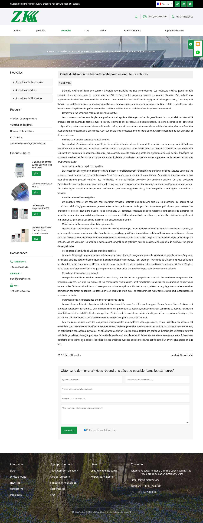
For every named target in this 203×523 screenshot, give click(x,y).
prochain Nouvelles (180, 355)
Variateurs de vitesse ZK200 (42, 185)
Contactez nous (132, 30)
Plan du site (16, 495)
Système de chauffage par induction (28, 143)
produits (40, 30)
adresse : (135, 470)
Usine (103, 30)
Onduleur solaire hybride (22, 131)
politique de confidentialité (63, 483)
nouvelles (66, 30)
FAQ (52, 495)
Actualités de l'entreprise (29, 82)
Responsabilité (57, 489)
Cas (87, 30)
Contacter (137, 464)
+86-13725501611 (184, 17)
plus (36, 173)
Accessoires (16, 137)
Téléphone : (136, 486)
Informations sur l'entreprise (64, 470)
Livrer (13, 470)
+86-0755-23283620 (20, 290)
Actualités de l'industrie (29, 98)
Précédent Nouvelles (69, 355)
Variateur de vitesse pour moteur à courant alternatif (41, 230)
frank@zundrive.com (157, 16)
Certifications (16, 489)
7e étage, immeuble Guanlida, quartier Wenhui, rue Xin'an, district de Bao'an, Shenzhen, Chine (166, 472)
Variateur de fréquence (21, 125)
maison (17, 30)
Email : (134, 480)
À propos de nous (174, 30)
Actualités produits (80, 51)
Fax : (133, 492)
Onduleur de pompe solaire (23, 118)
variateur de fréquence (102, 476)
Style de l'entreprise (60, 476)
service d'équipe (18, 476)
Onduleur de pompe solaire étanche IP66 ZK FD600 (42, 165)
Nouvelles (15, 483)
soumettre (69, 430)
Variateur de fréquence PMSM (40, 207)
